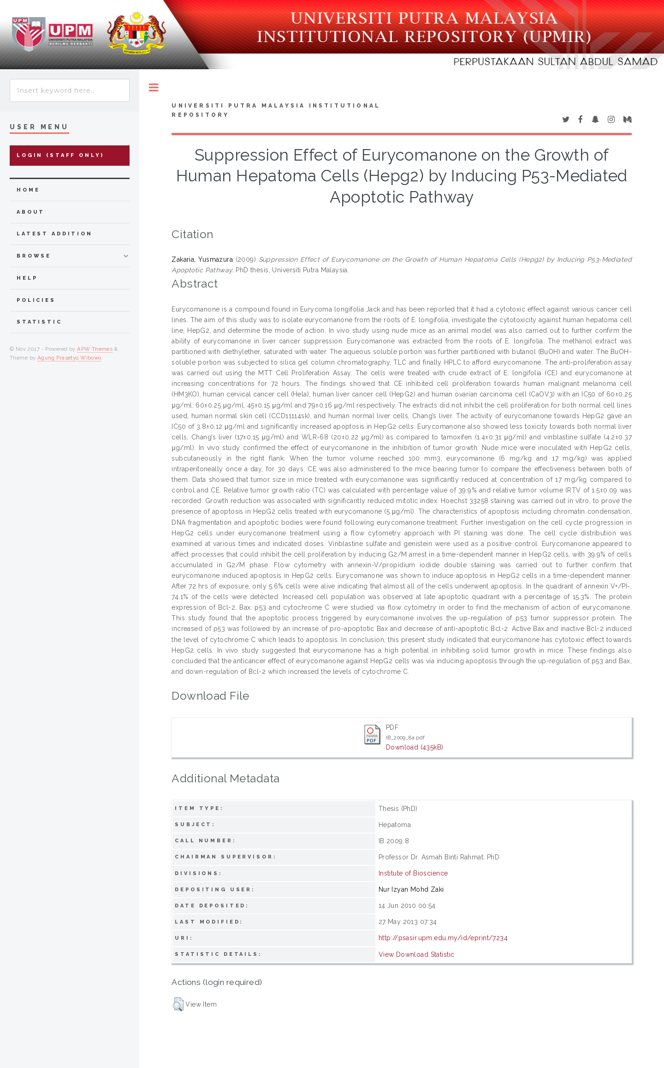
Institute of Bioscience (413, 873)
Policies (36, 300)
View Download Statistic (417, 954)
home (28, 190)
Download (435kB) (415, 747)
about (31, 212)
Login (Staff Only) (60, 155)
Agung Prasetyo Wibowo (69, 357)
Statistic (39, 322)
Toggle (153, 87)
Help (27, 278)
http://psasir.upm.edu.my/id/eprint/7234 (443, 938)
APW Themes (95, 349)
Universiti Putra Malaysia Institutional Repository (276, 110)
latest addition (55, 234)
